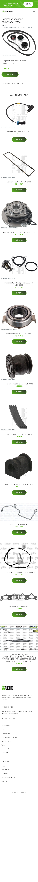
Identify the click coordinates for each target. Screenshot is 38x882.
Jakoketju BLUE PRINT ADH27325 (19, 182)
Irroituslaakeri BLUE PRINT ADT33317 (19, 334)
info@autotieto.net (8, 718)
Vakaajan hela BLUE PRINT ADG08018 (19, 484)
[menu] (34, 11)
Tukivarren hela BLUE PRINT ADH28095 (19, 384)
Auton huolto (6, 730)
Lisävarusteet (6, 741)
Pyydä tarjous (28, 4)
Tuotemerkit (15, 61)
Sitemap (4, 781)
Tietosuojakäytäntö (8, 777)
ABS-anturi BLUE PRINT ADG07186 (19, 131)
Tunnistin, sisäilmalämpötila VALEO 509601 (19, 573)
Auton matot (6, 734)
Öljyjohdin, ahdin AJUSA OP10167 (19, 524)
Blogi (3, 766)
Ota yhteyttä (6, 770)
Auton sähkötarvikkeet (10, 737)
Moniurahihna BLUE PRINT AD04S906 (19, 434)
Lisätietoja (10, 74)
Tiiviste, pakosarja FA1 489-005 (19, 606)
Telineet (4, 745)
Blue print (23, 61)
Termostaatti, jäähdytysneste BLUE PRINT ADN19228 (19, 284)
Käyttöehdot (6, 773)
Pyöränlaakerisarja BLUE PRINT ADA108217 (19, 232)
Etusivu (4, 25)
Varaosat (5, 753)
